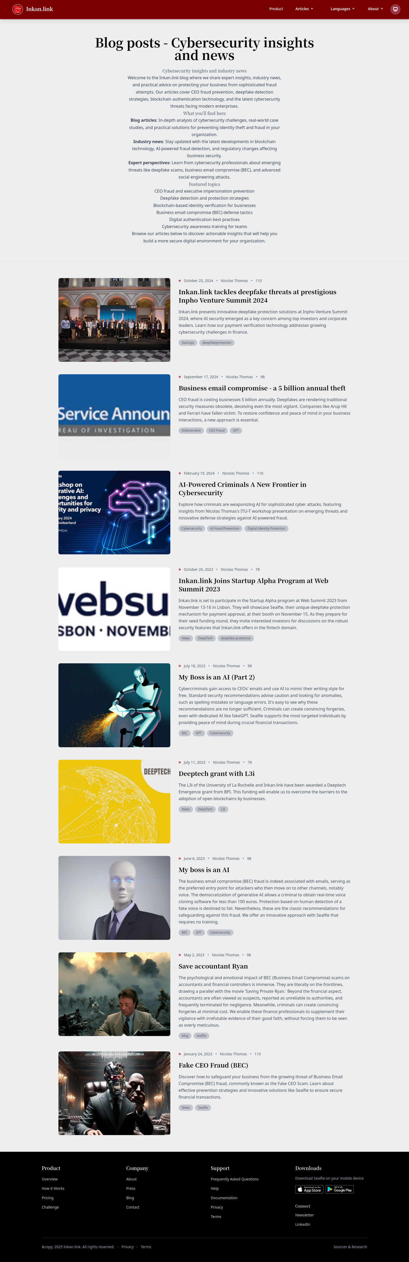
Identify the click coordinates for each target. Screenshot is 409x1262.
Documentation (224, 1197)
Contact (133, 1207)
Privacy (217, 1207)
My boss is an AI (204, 869)
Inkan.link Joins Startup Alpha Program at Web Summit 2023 (253, 584)
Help (215, 1188)
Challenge (50, 1207)
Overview (50, 1179)
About (131, 1179)
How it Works (53, 1188)
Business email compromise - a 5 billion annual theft (262, 387)
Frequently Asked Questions (235, 1179)
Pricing (47, 1197)
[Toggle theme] (395, 9)
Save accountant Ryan (213, 965)
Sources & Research (350, 1246)
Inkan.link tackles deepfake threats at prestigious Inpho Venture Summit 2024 (257, 295)
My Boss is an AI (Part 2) (217, 676)
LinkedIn (302, 1224)
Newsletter (304, 1214)
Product (276, 8)
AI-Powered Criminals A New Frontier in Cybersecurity (242, 488)
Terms (216, 1216)
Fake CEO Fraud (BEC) (213, 1064)
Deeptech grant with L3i (217, 773)
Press (130, 1188)
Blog (130, 1197)
